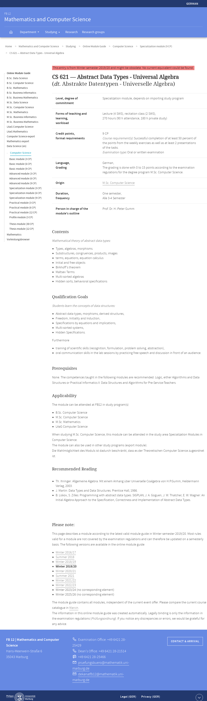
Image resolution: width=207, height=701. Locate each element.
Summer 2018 (65, 553)
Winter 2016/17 (66, 549)
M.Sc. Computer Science (20, 103)
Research (71, 32)
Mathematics (14, 231)
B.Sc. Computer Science (20, 79)
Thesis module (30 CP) (21, 220)
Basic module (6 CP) (20, 160)
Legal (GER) (128, 694)
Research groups (93, 32)
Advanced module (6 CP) (23, 175)
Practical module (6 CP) (22, 204)
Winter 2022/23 (66, 581)
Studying (53, 32)
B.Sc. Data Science (17, 74)
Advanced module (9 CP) (23, 179)
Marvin (73, 604)
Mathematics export (18, 137)
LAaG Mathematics (17, 128)
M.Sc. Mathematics (17, 108)
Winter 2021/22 (66, 577)
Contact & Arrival (185, 638)
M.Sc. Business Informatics (21, 113)
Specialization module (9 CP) (142, 45)
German (192, 4)
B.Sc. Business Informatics (21, 89)
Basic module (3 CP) (20, 155)
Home (7, 45)
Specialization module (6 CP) (25, 189)
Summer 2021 (65, 572)
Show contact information (199, 694)
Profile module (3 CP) (21, 213)
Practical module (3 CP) (22, 199)
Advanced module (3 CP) (23, 170)
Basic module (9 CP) (20, 165)
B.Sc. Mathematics (17, 84)
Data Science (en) (16, 142)
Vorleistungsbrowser (18, 235)
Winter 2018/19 (66, 558)
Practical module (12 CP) (23, 208)
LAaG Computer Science (20, 123)
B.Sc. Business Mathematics (22, 94)
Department (30, 32)
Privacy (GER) (151, 694)
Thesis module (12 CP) (21, 225)
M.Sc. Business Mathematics (22, 118)
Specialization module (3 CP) (25, 184)
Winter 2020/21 (66, 567)
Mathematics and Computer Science (35, 45)
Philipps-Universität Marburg (20, 694)
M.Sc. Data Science (17, 98)
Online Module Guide (85, 45)
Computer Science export (21, 132)
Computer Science (112, 45)
